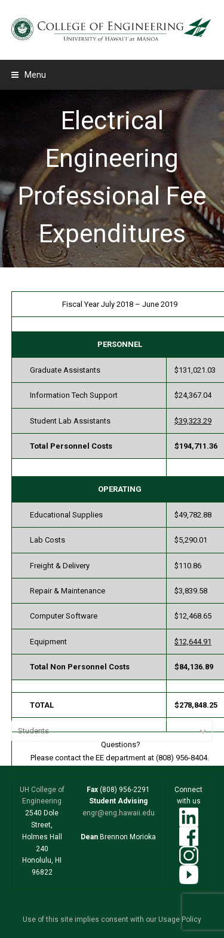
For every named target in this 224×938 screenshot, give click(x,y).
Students (33, 730)
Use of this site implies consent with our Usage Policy (112, 919)
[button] (28, 75)
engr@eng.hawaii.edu (118, 813)
